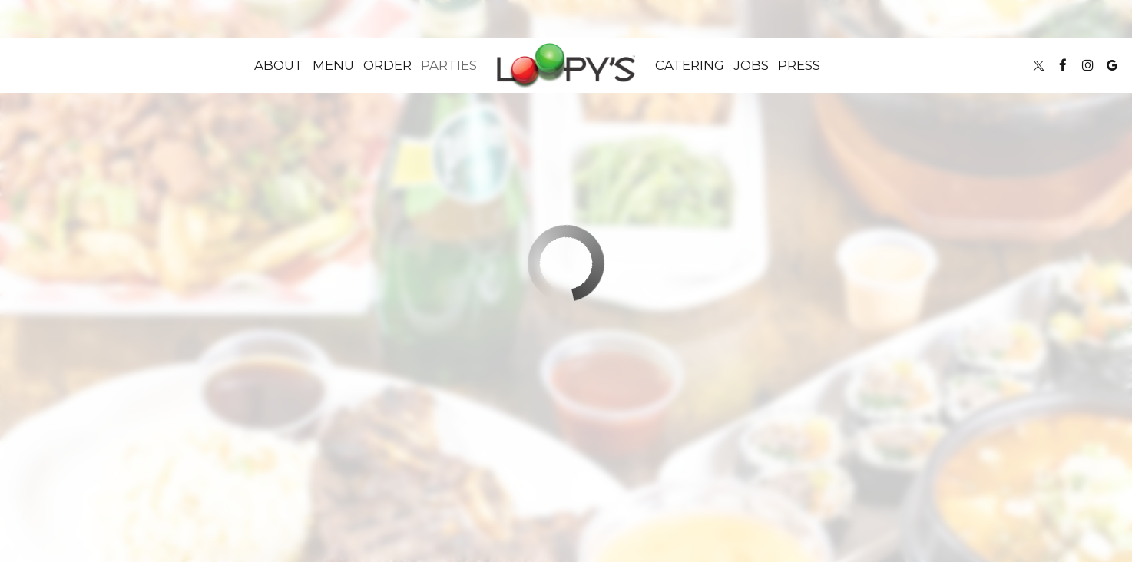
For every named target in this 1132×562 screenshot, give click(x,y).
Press (799, 65)
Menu (333, 65)
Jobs (751, 65)
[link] (566, 65)
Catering (689, 65)
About (278, 65)
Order (387, 65)
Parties (449, 65)
